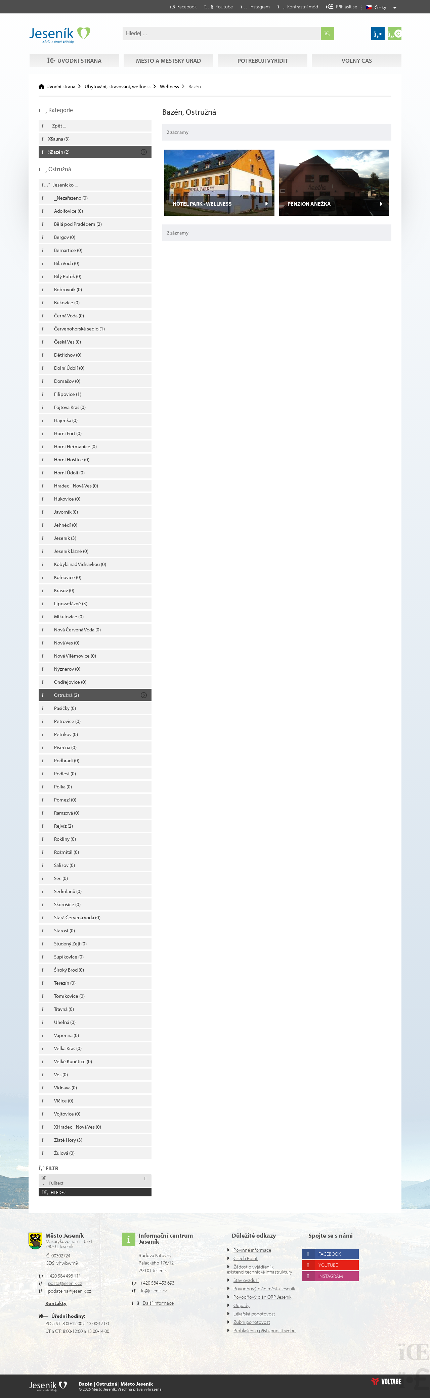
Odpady (242, 1305)
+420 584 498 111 (67, 1260)
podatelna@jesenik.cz (72, 1276)
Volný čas (73, 60)
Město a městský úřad (167, 48)
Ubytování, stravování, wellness (122, 86)
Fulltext (52, 1181)
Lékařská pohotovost (256, 1313)
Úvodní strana (60, 35)
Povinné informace (254, 1235)
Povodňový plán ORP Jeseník (254, 1294)
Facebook (332, 1239)
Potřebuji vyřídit (262, 48)
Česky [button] (381, 7)
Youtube (330, 1250)
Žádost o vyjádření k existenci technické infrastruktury (253, 1256)
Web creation (386, 1381)
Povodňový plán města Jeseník (256, 1281)
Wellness (177, 86)
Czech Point (247, 1243)
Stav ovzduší (247, 1270)
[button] (292, 6)
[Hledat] (327, 33)
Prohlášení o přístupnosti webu (258, 1333)
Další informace (160, 1288)
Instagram (333, 1261)
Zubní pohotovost (252, 1322)
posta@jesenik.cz (68, 1268)
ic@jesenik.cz (156, 1275)
